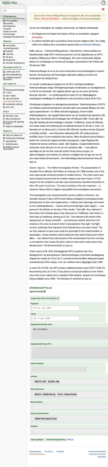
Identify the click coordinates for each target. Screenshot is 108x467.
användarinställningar (90, 44)
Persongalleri (12, 21)
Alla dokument (9, 26)
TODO (9, 93)
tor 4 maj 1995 (42, 318)
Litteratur (10, 54)
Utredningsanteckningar (13, 90)
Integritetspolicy (35, 452)
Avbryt (70, 439)
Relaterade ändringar (15, 138)
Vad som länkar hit (14, 135)
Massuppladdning (14, 75)
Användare (37, 37)
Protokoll (7, 29)
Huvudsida (10, 45)
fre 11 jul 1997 (42, 308)
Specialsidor (11, 141)
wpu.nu (9, 2)
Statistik (9, 51)
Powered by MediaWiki (97, 452)
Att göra (9, 57)
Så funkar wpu (12, 116)
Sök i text (10, 107)
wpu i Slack (11, 96)
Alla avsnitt (8, 23)
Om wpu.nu (48, 452)
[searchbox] (61, 381)
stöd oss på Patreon (50, 19)
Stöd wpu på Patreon (12, 101)
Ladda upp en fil (13, 72)
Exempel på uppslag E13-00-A (13, 122)
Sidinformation (12, 144)
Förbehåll (60, 452)
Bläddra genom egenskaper (11, 148)
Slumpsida (10, 60)
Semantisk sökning (14, 104)
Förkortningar (9, 34)
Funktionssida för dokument (12, 78)
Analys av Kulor (10, 31)
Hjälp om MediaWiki (14, 126)
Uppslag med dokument (13, 37)
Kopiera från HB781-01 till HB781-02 (45, 298)
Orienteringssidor (11, 48)
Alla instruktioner (13, 119)
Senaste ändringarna (15, 63)
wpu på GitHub (12, 99)
